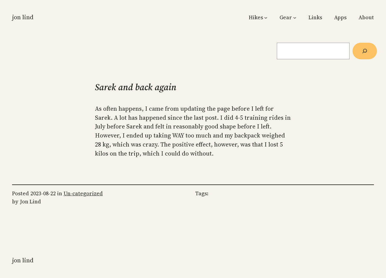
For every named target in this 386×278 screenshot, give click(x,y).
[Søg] (365, 51)
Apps (340, 17)
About (366, 17)
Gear (286, 17)
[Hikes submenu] (265, 17)
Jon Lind (22, 17)
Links (315, 17)
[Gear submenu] (294, 17)
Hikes (256, 17)
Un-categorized (83, 193)
